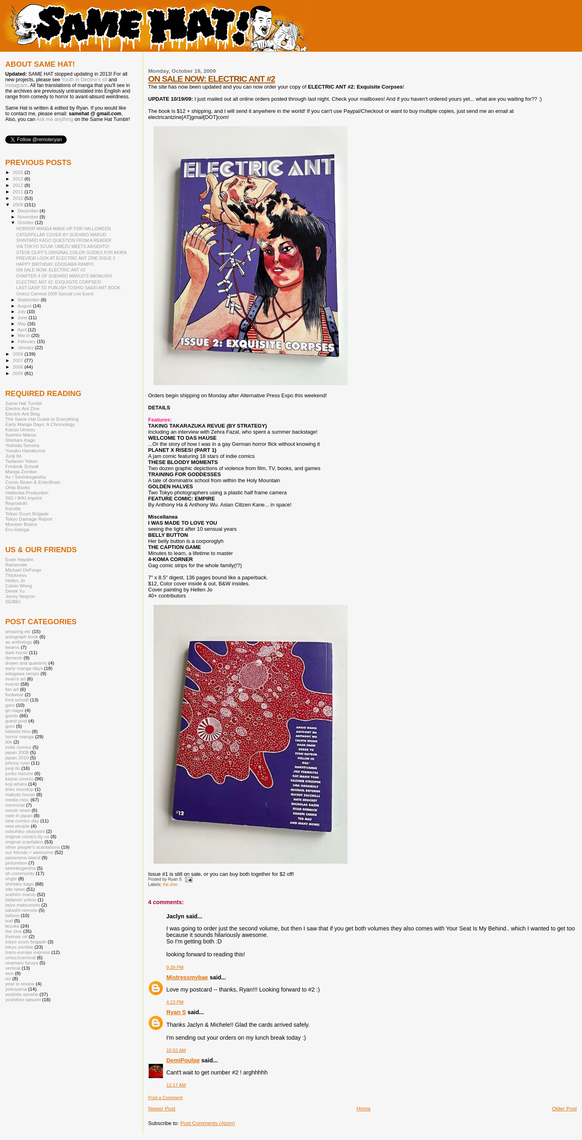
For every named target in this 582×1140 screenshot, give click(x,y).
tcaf (9, 920)
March (25, 335)
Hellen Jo (15, 580)
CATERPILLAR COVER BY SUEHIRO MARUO (61, 234)
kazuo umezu (19, 778)
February (27, 341)
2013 (18, 178)
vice (9, 973)
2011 (18, 191)
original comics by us (27, 836)
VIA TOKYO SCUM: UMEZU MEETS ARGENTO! (62, 246)
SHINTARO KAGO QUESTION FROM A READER (64, 240)
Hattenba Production (26, 492)
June (23, 317)
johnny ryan (17, 762)
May (22, 323)
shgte (11, 878)
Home (363, 1109)
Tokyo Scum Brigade (26, 513)
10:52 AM (176, 1050)
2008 (18, 353)
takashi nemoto (21, 910)
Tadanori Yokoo (21, 461)
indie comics (18, 747)
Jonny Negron (20, 596)
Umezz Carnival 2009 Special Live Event (54, 293)
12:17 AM (176, 1085)
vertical (12, 967)
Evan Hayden (19, 559)
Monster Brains (21, 524)
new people (17, 826)
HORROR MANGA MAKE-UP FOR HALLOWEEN (63, 228)
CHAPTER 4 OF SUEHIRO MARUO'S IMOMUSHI (64, 275)
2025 (18, 172)
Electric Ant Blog (22, 413)
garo (10, 705)
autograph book (21, 636)
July (22, 311)
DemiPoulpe (183, 1060)
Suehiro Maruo (20, 434)
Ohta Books (17, 487)
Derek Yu (15, 590)
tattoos (12, 915)
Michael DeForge (23, 569)
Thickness (16, 575)
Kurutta (13, 508)
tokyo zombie (19, 946)
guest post (16, 720)
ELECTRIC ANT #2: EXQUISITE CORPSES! (58, 282)
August (25, 305)
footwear (14, 694)
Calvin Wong (18, 585)
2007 (18, 360)
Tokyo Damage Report (29, 518)
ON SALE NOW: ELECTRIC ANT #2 (211, 78)
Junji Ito (13, 455)
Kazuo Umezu (20, 429)
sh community (19, 873)
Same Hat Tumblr (23, 403)
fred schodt (17, 699)
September (29, 299)
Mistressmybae (187, 977)
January (26, 347)
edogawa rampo (22, 673)
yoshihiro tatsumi (23, 999)
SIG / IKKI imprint (23, 497)
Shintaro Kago (20, 440)
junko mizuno (19, 773)
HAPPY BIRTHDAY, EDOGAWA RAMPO (54, 264)
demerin (13, 657)
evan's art (15, 678)
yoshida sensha (21, 994)
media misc (17, 799)
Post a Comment (165, 1097)
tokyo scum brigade (25, 941)
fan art (12, 689)
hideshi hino (18, 731)
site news (15, 889)
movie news (17, 810)
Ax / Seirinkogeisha (25, 476)
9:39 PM (175, 967)
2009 (18, 204)
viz (8, 978)
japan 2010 (17, 757)
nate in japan (18, 815)
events (12, 684)
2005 (18, 373)
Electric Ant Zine (22, 408)
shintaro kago (19, 883)
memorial (15, 804)
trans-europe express (27, 952)
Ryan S (176, 1012)
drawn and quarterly (26, 662)
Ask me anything (54, 119)
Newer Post (161, 1109)
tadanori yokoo (20, 899)
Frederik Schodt (22, 466)
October (26, 222)
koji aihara (16, 783)
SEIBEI (13, 601)
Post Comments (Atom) (207, 1123)
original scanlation (24, 841)
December (29, 210)
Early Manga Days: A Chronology (40, 424)
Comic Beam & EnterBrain (33, 482)
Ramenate (16, 564)
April (23, 329)
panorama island (22, 857)
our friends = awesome (29, 852)
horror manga (19, 736)
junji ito (12, 768)
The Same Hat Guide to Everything (42, 419)
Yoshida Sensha (22, 445)
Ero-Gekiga (17, 529)
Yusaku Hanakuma (25, 450)
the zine (170, 884)
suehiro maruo (20, 894)
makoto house (20, 794)
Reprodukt (16, 503)
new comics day (22, 820)
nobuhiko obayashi (25, 831)
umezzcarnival (20, 957)
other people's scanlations (32, 847)
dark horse (16, 652)
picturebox (16, 862)
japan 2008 (17, 752)
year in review (19, 983)
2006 (18, 366)
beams (12, 647)
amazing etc (18, 631)
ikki (8, 741)
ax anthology (18, 641)
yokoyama (16, 989)
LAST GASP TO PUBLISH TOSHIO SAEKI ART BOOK (68, 287)
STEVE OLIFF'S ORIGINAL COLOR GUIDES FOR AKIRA (71, 252)
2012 (18, 185)
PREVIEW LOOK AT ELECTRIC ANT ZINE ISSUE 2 (65, 258)
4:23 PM (175, 1002)
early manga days (24, 668)
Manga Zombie (21, 471)
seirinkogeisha (20, 868)
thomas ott (16, 936)
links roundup (19, 789)
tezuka (12, 925)
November (29, 216)
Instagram (16, 85)
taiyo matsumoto (22, 904)
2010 (18, 198)
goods (11, 715)
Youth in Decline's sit (84, 80)
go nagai (14, 710)
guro (10, 726)
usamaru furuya (21, 962)
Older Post (564, 1109)
